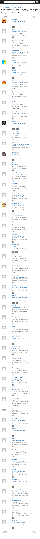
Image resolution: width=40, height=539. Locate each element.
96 (13, 108)
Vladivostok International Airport (19, 481)
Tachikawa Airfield (16, 133)
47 (13, 190)
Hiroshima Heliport (16, 358)
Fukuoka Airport (15, 389)
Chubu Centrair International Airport (20, 256)
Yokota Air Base (15, 154)
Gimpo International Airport (18, 522)
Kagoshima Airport (16, 400)
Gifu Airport (14, 246)
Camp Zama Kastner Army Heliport (20, 144)
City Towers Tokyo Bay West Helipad (12, 7)
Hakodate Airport (16, 369)
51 (13, 272)
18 (13, 88)
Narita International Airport (18, 174)
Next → (35, 16)
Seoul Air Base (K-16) (17, 512)
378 (13, 67)
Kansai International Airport (18, 307)
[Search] (33, 2)
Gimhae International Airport (18, 420)
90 (17, 108)
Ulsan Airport (15, 410)
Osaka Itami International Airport (19, 277)
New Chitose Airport (16, 379)
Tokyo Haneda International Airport (20, 21)
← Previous (4, 16)
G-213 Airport (15, 502)
